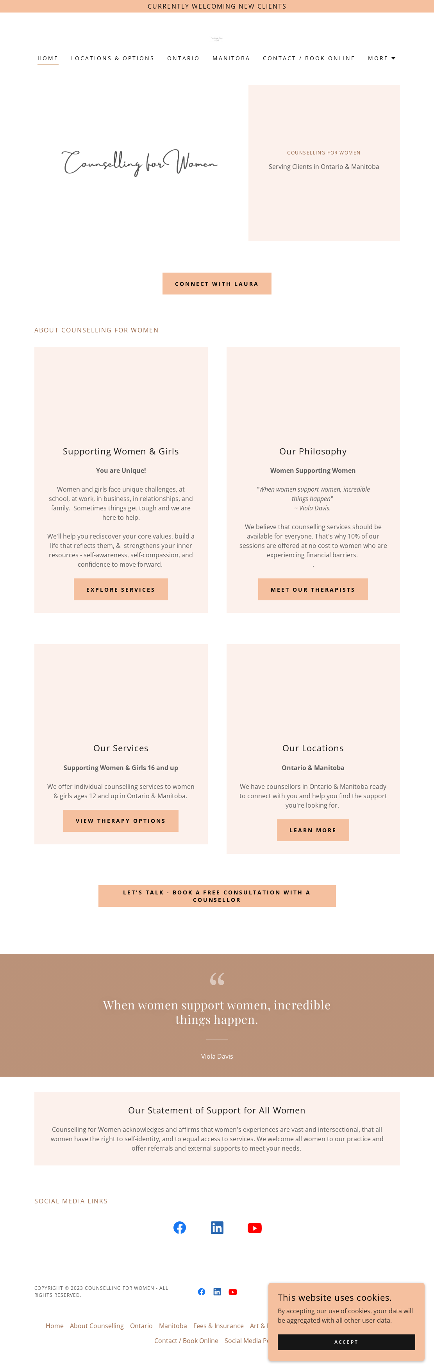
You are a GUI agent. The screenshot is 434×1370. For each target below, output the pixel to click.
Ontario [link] (183, 58)
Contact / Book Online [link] (309, 58)
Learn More (313, 830)
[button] (382, 58)
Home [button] (55, 1326)
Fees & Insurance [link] (218, 1326)
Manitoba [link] (232, 58)
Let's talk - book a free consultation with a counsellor (217, 896)
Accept (346, 1342)
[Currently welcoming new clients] (217, 6)
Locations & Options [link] (113, 58)
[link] (216, 38)
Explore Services (121, 589)
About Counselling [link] (97, 1326)
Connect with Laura (217, 283)
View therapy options (121, 820)
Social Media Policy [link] (252, 1340)
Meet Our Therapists (313, 589)
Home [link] (48, 58)
